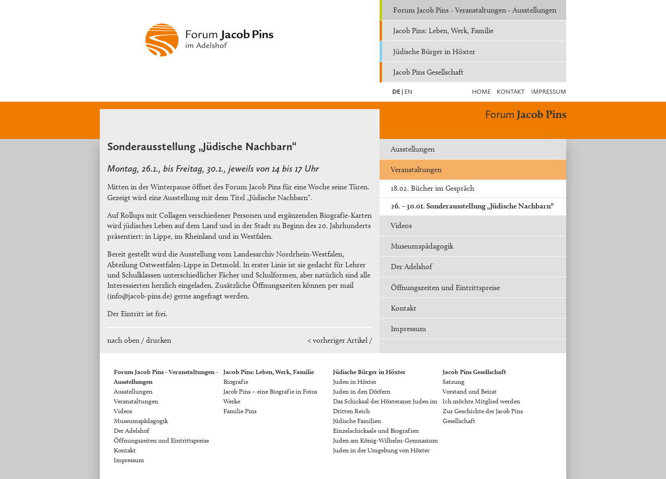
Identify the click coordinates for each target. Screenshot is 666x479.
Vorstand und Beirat (470, 392)
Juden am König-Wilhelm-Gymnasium (385, 440)
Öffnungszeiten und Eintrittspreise (445, 287)
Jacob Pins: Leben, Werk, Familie (443, 30)
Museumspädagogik (422, 246)
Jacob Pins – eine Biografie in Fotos (270, 392)
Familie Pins (240, 411)
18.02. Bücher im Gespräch (432, 188)
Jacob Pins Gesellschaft (428, 72)
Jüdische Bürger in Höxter (434, 51)
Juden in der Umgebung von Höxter (381, 450)
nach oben (123, 340)
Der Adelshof (411, 266)
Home (481, 92)
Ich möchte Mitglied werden (481, 401)
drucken (158, 340)
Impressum (548, 92)
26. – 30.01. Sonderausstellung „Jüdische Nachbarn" (472, 205)
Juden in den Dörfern (361, 392)
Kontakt (511, 92)
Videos (401, 225)
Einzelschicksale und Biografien (376, 431)
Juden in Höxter (354, 382)
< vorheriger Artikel (337, 340)
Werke (231, 401)
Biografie (235, 382)
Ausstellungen (413, 149)
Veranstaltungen (416, 169)
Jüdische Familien (357, 421)
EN (407, 92)
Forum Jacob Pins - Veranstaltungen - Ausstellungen (474, 10)
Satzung (454, 382)
